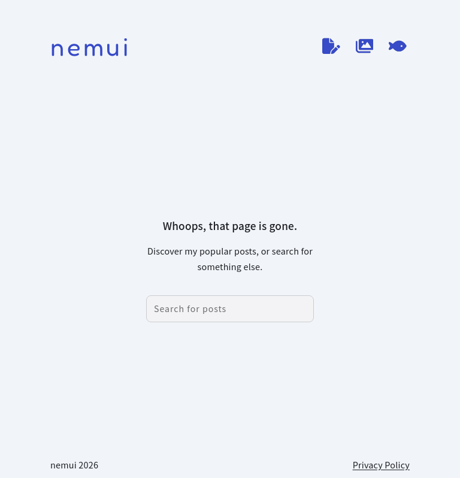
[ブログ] (331, 46)
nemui (90, 46)
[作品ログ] (365, 46)
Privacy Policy (381, 464)
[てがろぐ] (398, 46)
